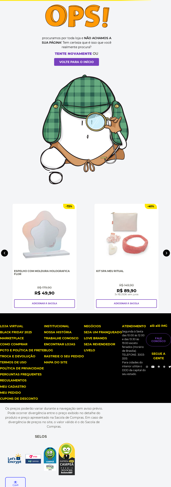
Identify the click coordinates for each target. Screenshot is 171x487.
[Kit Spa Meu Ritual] (126, 256)
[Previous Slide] (4, 253)
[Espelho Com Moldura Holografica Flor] (44, 256)
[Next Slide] (166, 253)
